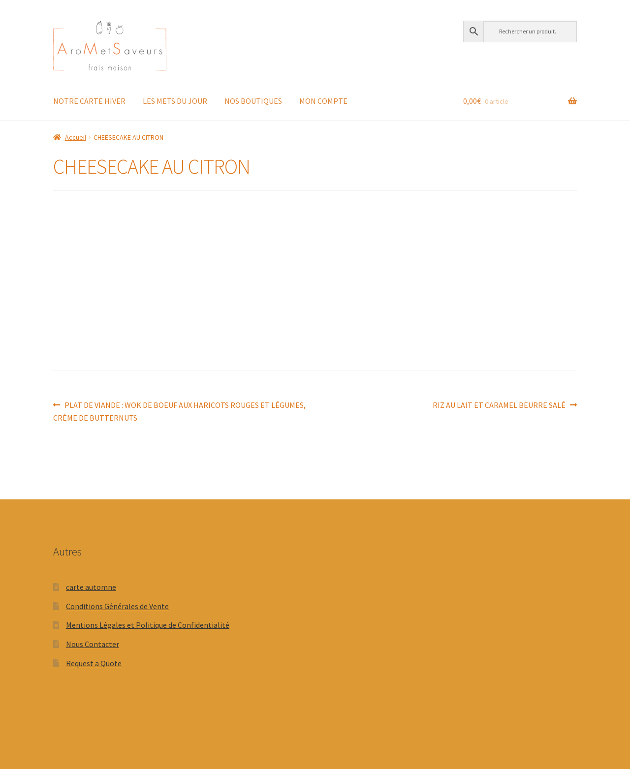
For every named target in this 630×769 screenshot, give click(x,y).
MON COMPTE (323, 101)
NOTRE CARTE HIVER (89, 101)
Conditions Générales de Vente (117, 606)
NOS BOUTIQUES (253, 101)
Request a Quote (94, 663)
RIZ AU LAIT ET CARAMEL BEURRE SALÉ (499, 405)
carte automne (91, 587)
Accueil (75, 137)
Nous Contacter (92, 644)
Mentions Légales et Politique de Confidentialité (147, 625)
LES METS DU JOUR (175, 101)
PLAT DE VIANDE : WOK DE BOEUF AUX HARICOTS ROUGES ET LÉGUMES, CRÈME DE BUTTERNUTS (179, 411)
